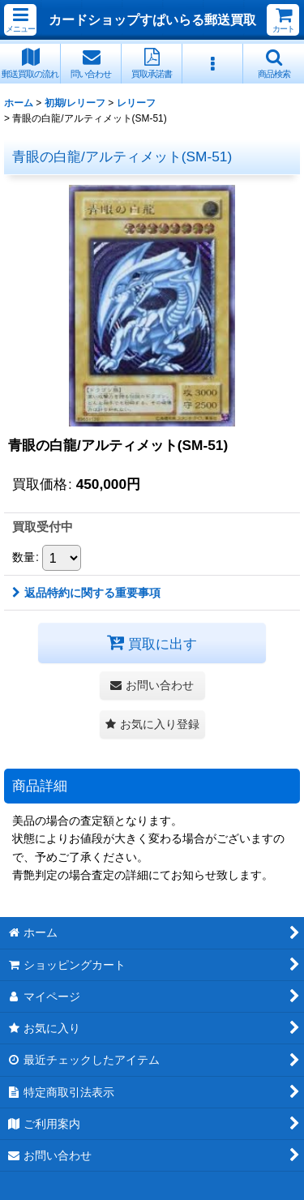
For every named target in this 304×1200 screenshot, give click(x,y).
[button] (20, 20)
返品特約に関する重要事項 (86, 592)
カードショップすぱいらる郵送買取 (152, 19)
